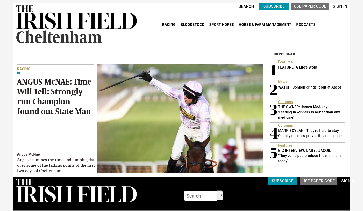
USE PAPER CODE (310, 6)
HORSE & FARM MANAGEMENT (265, 25)
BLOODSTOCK (193, 25)
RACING (169, 25)
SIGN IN (340, 6)
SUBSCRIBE (274, 6)
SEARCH (246, 6)
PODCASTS (306, 25)
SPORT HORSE (222, 25)
